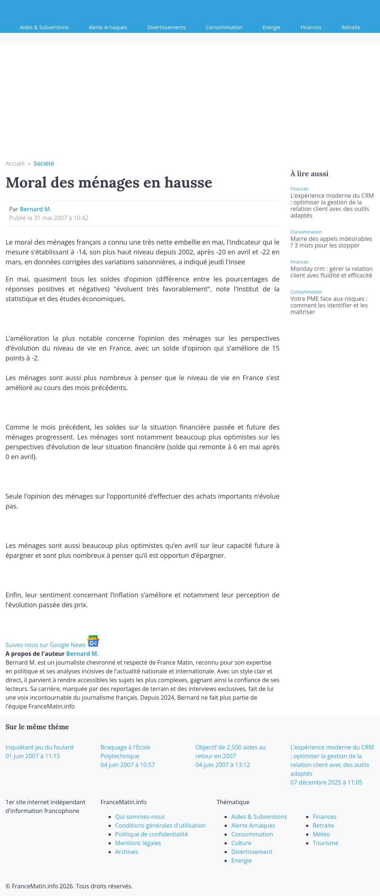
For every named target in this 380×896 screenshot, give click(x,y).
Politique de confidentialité (151, 834)
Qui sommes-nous (140, 817)
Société (44, 163)
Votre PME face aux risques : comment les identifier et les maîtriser (329, 305)
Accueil (15, 163)
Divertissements (166, 27)
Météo (321, 834)
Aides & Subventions (44, 27)
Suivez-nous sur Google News (52, 645)
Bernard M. (35, 209)
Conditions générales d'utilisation (160, 825)
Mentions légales (138, 843)
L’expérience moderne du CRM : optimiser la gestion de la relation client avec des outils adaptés (332, 205)
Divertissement (251, 852)
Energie (272, 27)
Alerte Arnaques (108, 27)
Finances (311, 27)
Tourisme (325, 843)
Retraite (351, 27)
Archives (126, 852)
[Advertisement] (190, 104)
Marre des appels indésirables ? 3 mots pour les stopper (331, 242)
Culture (241, 843)
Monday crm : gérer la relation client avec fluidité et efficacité (331, 272)
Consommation (224, 27)
